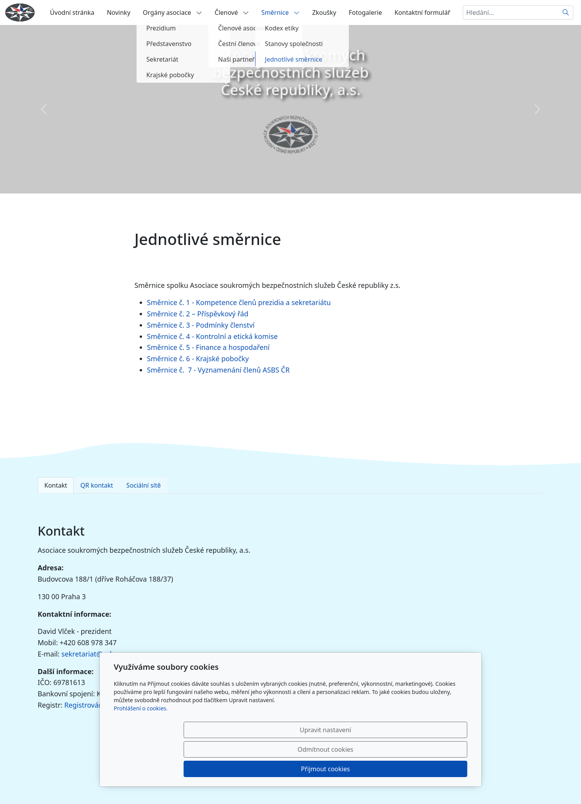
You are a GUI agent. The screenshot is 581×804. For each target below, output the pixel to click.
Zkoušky (324, 12)
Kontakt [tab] (56, 485)
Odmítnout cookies (352, 769)
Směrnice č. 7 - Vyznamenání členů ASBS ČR (218, 369)
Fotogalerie (365, 12)
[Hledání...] (511, 12)
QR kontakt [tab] (96, 485)
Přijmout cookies (429, 769)
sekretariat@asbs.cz (93, 653)
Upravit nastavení (273, 769)
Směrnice (280, 12)
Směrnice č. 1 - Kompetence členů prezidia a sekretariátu (239, 302)
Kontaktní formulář (422, 12)
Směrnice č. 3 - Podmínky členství (201, 325)
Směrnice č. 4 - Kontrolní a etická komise (212, 336)
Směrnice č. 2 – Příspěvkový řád (198, 313)
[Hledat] (566, 12)
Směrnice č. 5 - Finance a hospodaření (208, 347)
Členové (232, 12)
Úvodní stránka (72, 12)
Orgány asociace (172, 12)
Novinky (118, 12)
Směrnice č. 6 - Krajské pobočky (198, 358)
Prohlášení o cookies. (141, 747)
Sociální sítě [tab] (143, 485)
